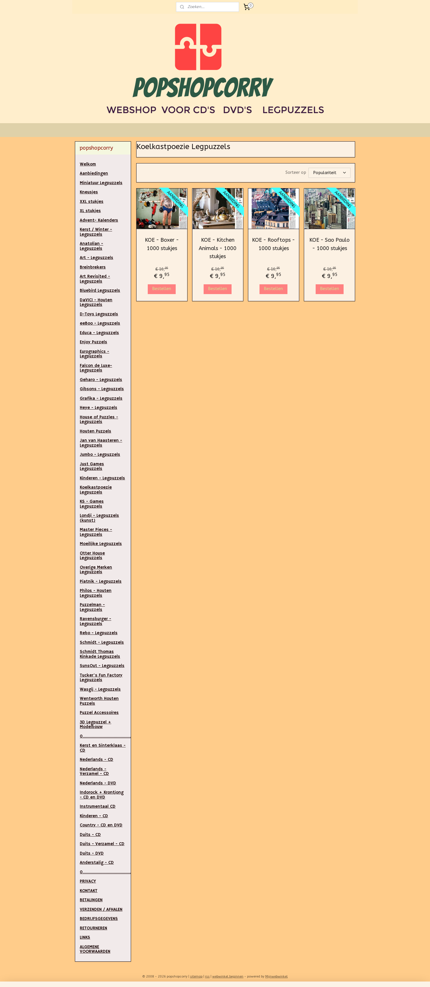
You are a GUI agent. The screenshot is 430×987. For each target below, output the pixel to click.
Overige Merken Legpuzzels (96, 570)
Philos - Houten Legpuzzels (95, 593)
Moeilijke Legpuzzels (101, 543)
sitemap (196, 976)
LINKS (85, 937)
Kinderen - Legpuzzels (102, 478)
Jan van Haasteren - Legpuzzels (101, 443)
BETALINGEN (91, 900)
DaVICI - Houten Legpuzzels (96, 302)
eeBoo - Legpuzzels (100, 323)
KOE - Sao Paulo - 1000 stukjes (329, 244)
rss (207, 976)
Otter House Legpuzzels (92, 555)
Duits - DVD (92, 853)
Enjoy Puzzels (93, 342)
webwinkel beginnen (227, 976)
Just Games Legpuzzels (92, 466)
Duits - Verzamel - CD (102, 844)
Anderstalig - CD (97, 862)
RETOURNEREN (93, 928)
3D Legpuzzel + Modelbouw (95, 724)
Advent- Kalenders (99, 220)
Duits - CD (90, 834)
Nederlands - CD (96, 759)
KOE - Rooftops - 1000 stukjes (273, 244)
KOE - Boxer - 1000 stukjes (162, 244)
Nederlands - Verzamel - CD (94, 771)
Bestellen (161, 288)
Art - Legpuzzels (96, 257)
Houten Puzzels (95, 431)
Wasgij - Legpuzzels (100, 689)
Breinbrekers (93, 267)
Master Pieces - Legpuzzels (96, 532)
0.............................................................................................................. (105, 872)
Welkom (88, 164)
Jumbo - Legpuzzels (100, 454)
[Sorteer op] (329, 172)
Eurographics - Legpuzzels (94, 354)
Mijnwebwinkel (276, 976)
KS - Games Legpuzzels (92, 504)
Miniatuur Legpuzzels (101, 183)
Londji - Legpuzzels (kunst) (99, 518)
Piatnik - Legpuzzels (101, 581)
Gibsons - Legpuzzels (102, 389)
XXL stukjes (91, 201)
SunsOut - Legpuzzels (102, 665)
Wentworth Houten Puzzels (99, 701)
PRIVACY (88, 881)
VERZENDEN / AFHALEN (101, 909)
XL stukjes (90, 211)
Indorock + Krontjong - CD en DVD (102, 795)
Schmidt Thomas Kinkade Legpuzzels (100, 654)
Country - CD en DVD (101, 825)
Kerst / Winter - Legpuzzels (96, 232)
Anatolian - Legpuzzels (91, 246)
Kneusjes (89, 192)
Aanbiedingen (94, 173)
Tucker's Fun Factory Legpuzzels (101, 677)
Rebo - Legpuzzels (99, 633)
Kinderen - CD (94, 816)
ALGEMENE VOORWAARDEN (95, 949)
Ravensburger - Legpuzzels (95, 621)
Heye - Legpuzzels (98, 407)
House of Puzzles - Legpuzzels (99, 419)
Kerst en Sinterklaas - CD (103, 748)
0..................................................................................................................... (105, 736)
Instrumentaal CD (97, 806)
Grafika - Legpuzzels (101, 398)
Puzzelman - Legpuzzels (92, 607)
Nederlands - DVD (98, 783)
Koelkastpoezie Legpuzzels (96, 490)
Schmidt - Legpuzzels (102, 642)
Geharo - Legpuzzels (101, 379)
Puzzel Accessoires (99, 712)
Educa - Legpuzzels (99, 333)
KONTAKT (88, 890)
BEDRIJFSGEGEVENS (99, 918)
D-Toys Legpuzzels (99, 314)
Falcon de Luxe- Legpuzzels (96, 368)
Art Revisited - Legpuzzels (95, 279)
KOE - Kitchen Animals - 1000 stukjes (217, 248)
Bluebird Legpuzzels (100, 290)
